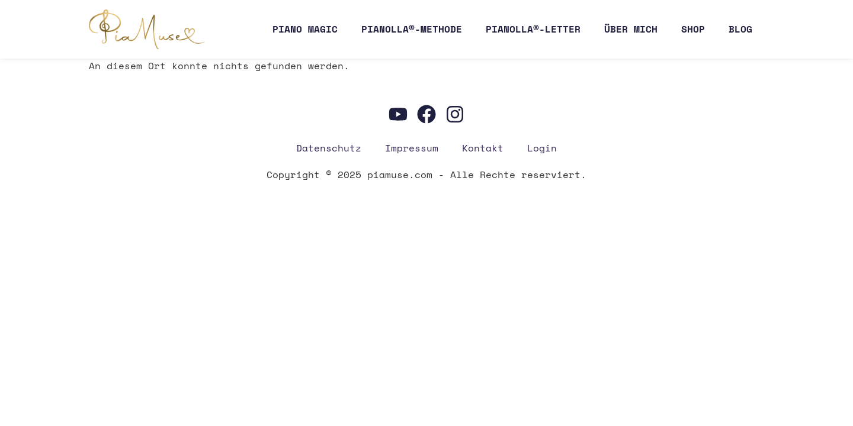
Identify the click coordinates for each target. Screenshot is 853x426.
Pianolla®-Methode (411, 29)
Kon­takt (483, 148)
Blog (740, 29)
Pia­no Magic (305, 29)
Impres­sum (411, 148)
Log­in (542, 148)
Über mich (631, 29)
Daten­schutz (328, 148)
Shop (693, 29)
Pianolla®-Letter (533, 29)
